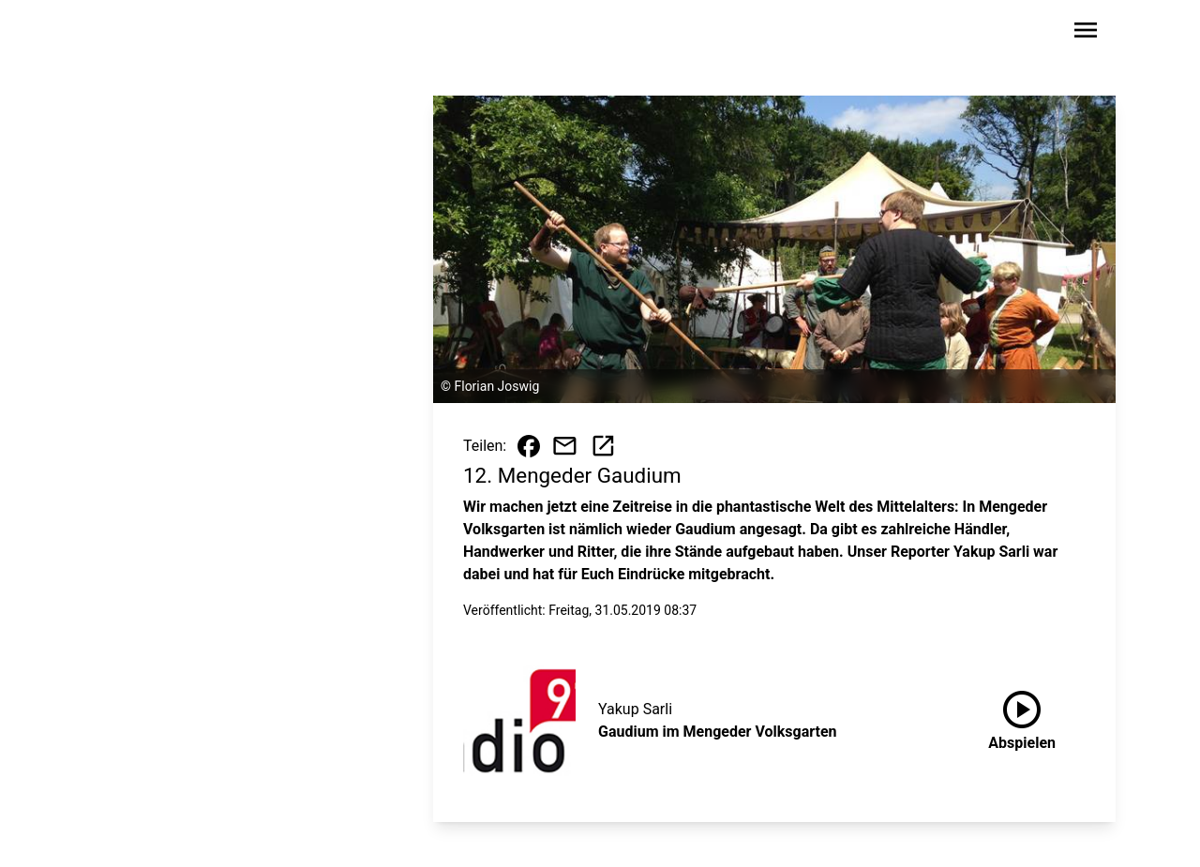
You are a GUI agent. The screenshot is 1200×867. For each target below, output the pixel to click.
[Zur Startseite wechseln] (144, 33)
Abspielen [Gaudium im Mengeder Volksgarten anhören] (1022, 717)
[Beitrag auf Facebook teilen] (529, 446)
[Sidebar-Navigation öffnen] (1086, 33)
